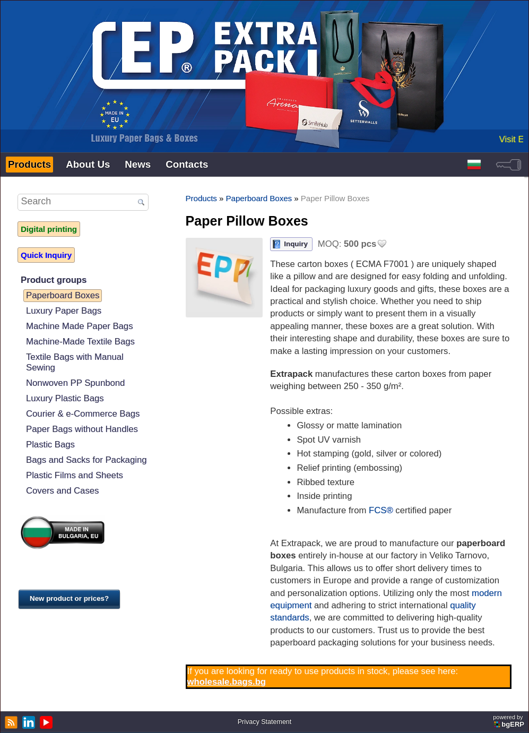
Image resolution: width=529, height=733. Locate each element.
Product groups (53, 280)
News (138, 164)
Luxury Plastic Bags (65, 398)
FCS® (381, 510)
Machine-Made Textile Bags (80, 342)
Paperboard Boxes (62, 295)
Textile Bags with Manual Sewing (75, 362)
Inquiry (296, 244)
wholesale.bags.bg (226, 682)
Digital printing (49, 229)
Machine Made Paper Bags (79, 326)
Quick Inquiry (46, 255)
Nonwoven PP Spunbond (75, 383)
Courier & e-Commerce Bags (83, 414)
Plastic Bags (50, 444)
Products (29, 164)
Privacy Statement (265, 722)
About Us (88, 164)
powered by (509, 721)
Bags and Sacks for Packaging (86, 460)
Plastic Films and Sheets (74, 475)
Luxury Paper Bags (63, 311)
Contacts (187, 164)
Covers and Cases (62, 491)
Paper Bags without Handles (82, 429)
